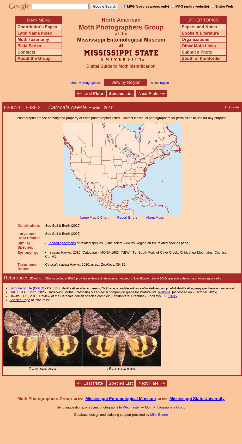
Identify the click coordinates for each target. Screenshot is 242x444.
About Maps (155, 217)
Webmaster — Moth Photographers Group (154, 407)
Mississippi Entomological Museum (120, 398)
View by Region (125, 82)
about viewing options (85, 83)
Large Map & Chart (94, 217)
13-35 (172, 296)
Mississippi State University (197, 398)
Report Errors (127, 217)
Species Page (20, 300)
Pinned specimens (62, 243)
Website (164, 292)
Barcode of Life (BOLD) (27, 288)
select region (160, 83)
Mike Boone (159, 415)
